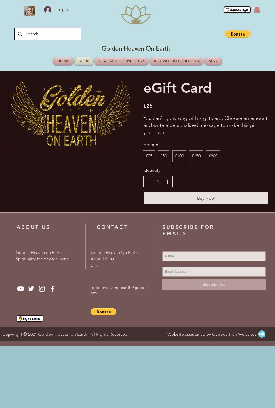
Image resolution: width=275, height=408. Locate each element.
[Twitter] (31, 289)
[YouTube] (20, 289)
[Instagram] (42, 289)
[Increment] (167, 181)
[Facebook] (52, 289)
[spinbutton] (158, 182)
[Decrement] (148, 181)
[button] (257, 9)
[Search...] (47, 34)
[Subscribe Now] (214, 284)
